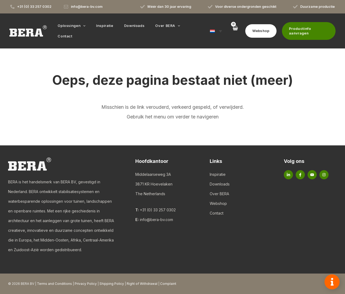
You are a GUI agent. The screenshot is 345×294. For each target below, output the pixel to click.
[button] (86, 31)
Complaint (168, 284)
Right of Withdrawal (142, 284)
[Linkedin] (288, 174)
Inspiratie (218, 174)
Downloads (220, 184)
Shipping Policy (111, 284)
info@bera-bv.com (156, 219)
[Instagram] (324, 174)
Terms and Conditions (54, 284)
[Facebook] (300, 174)
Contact (216, 213)
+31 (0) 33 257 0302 (158, 210)
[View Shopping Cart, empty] (231, 31)
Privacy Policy (86, 284)
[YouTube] (312, 174)
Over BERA (219, 193)
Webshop (218, 203)
